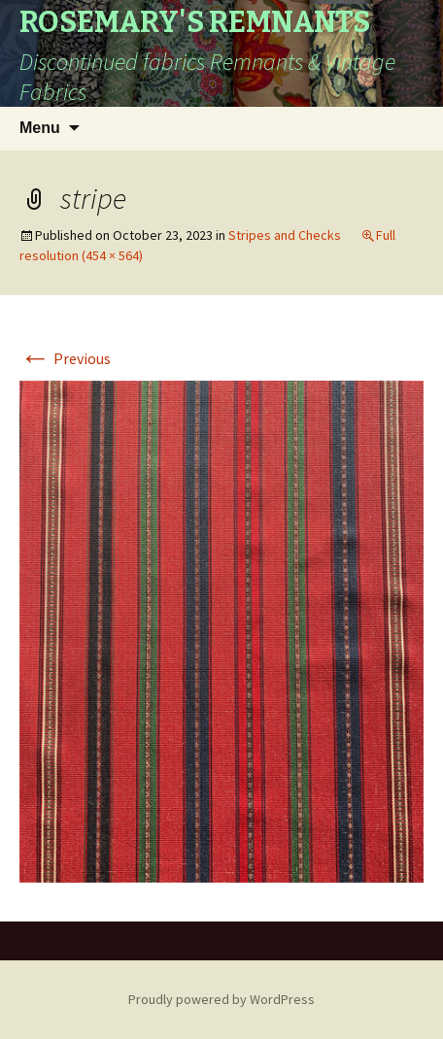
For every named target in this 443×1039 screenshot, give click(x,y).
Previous (65, 358)
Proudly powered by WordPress (221, 999)
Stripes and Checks (284, 235)
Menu (39, 127)
